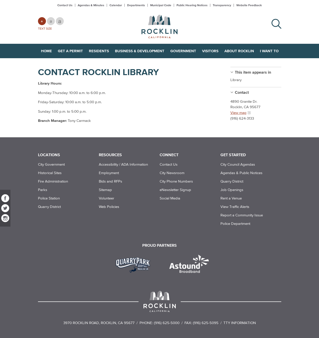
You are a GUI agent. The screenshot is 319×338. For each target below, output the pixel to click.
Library (236, 80)
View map (238, 112)
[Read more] (134, 264)
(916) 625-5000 (166, 323)
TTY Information (239, 323)
